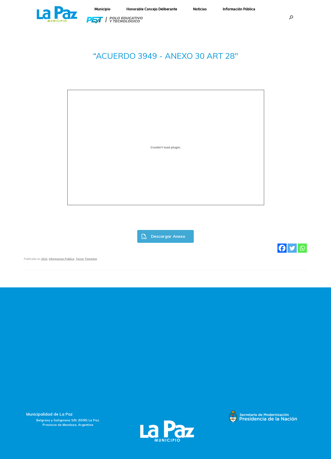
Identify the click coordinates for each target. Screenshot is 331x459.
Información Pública (239, 9)
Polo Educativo (114, 20)
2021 (44, 259)
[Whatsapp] (302, 248)
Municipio (102, 9)
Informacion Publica (61, 259)
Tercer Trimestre (86, 259)
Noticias (200, 9)
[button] (291, 17)
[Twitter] (292, 248)
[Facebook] (282, 248)
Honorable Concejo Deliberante (151, 9)
